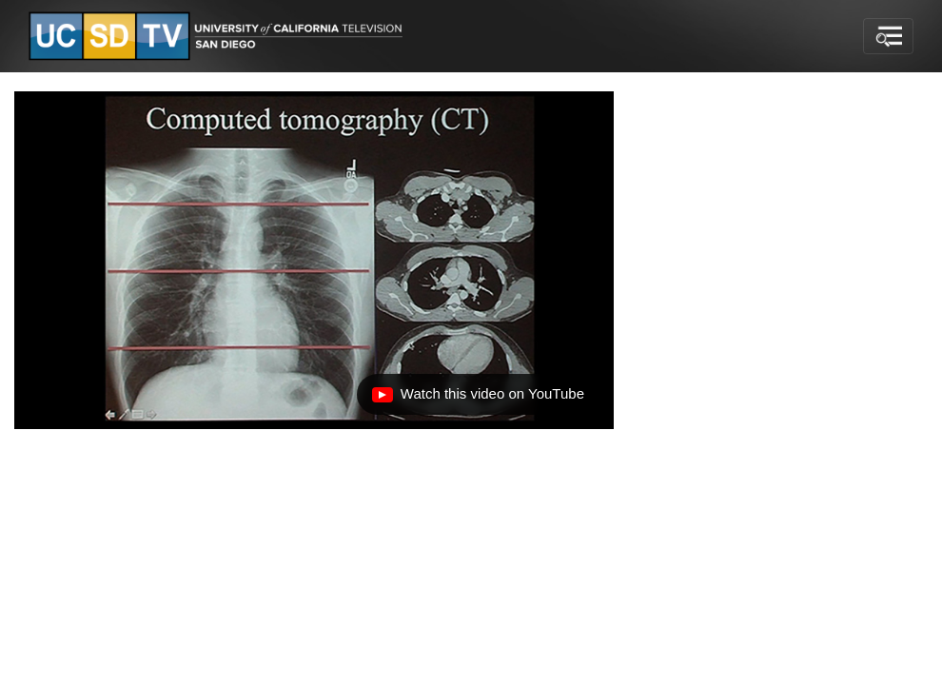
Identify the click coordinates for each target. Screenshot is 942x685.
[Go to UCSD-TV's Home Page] (219, 37)
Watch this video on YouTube (477, 398)
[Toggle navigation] (888, 36)
